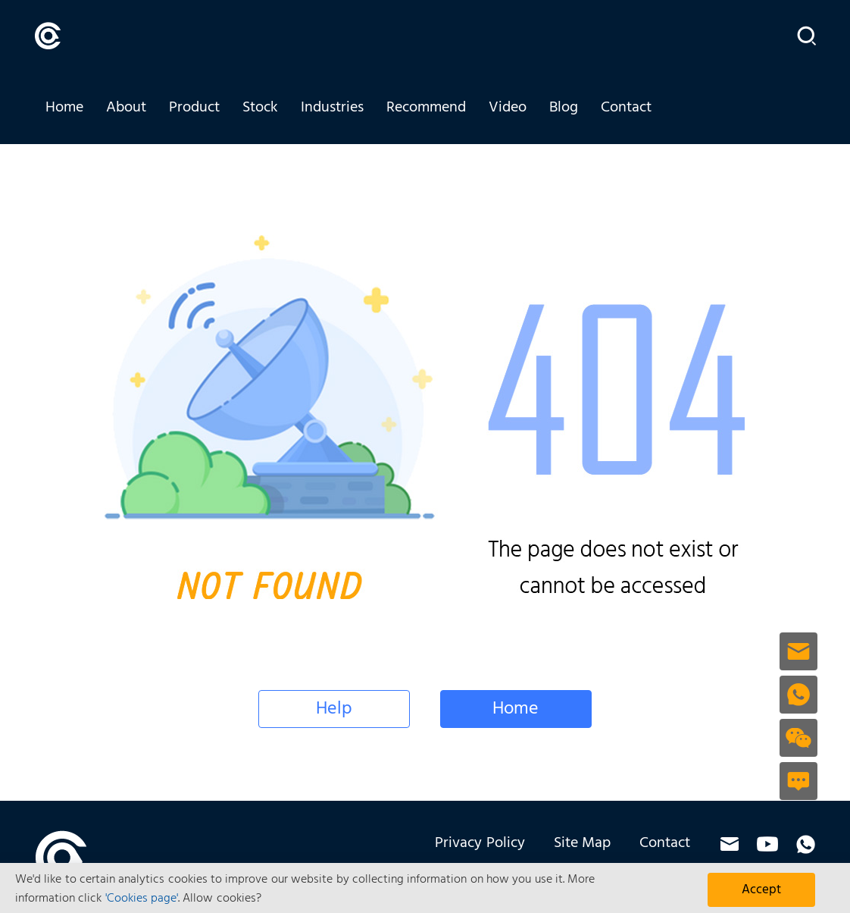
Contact (626, 108)
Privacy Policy (479, 843)
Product (194, 108)
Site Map (582, 843)
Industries (332, 108)
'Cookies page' (141, 898)
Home (64, 108)
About (126, 108)
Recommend (426, 108)
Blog (563, 108)
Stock (260, 108)
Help (334, 709)
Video (508, 108)
